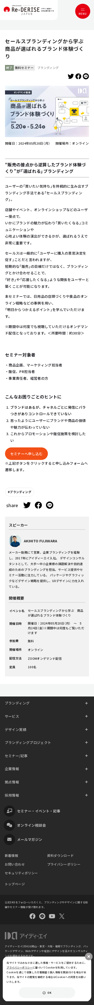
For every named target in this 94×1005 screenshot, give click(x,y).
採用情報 (12, 795)
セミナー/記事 (16, 755)
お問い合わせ (15, 864)
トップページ (15, 884)
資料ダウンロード (60, 855)
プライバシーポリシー (64, 864)
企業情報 (12, 768)
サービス (12, 716)
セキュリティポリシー (21, 873)
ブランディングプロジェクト (28, 742)
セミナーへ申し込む (26, 453)
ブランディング (20, 492)
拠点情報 (12, 781)
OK (49, 993)
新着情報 (11, 855)
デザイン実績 (15, 729)
